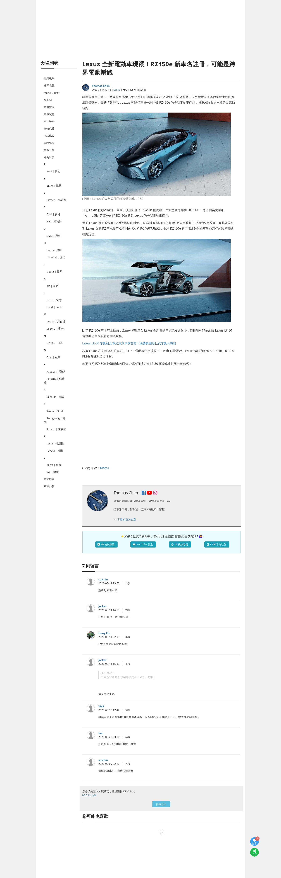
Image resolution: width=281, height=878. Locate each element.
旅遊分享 (49, 150)
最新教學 (49, 78)
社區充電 (49, 85)
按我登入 (161, 804)
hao (100, 733)
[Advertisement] (140, 34)
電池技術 (49, 107)
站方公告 (49, 486)
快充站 (48, 100)
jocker (102, 606)
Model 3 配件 (52, 92)
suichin (103, 579)
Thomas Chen (101, 85)
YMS (101, 706)
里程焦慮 (49, 143)
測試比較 (49, 135)
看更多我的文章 (126, 519)
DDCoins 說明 (89, 795)
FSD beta (49, 121)
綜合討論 (49, 157)
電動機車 (49, 479)
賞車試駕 (49, 114)
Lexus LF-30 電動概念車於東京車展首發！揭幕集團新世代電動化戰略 (129, 343)
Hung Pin (104, 633)
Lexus (117, 89)
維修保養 (49, 128)
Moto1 (104, 468)
